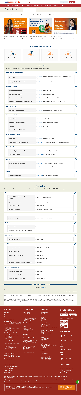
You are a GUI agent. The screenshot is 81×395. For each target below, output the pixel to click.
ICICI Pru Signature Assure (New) (11, 335)
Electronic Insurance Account (47, 330)
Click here (37, 38)
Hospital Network (44, 336)
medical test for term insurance (46, 296)
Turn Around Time (70, 10)
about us (34, 2)
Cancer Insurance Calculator (28, 352)
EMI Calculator (33, 300)
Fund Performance (45, 331)
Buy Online (6, 312)
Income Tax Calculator (60, 299)
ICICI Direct (62, 369)
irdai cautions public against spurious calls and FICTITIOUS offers (66, 387)
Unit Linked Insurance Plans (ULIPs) (11, 332)
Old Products (44, 339)
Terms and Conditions (45, 323)
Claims (42, 332)
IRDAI (42, 326)
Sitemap (25, 334)
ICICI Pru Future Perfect (9, 348)
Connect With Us (29, 10)
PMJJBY (42, 341)
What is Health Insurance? (9, 364)
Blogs (42, 337)
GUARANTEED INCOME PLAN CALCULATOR (50, 295)
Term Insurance (7, 316)
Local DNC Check (44, 318)
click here (17, 41)
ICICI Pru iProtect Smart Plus (10, 318)
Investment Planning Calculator (29, 350)
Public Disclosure (41, 2)
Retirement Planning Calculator (29, 343)
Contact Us (43, 334)
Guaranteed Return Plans (9, 340)
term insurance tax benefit (15, 300)
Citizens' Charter (44, 325)
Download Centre (44, 314)
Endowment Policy (18, 298)
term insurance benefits (49, 299)
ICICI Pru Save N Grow (9, 338)
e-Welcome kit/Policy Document (30, 318)
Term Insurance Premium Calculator (30, 340)
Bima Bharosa (44, 329)
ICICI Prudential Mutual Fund (65, 370)
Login (72, 2)
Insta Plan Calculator (9, 359)
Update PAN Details (28, 330)
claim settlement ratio (28, 295)
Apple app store (73, 315)
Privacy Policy (44, 321)
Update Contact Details (28, 329)
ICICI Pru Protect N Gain (9, 319)
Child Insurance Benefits (28, 298)
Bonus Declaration (45, 313)
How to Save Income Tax (46, 358)
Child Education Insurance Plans (10, 352)
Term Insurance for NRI (8, 368)
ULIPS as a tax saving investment (48, 356)
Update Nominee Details (28, 331)
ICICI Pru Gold (7, 349)
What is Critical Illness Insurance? (11, 366)
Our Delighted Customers (46, 333)
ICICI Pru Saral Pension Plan (10, 330)
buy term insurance (17, 295)
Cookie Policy (44, 319)
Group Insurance (17, 299)
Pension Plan (9, 299)
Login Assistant (44, 343)
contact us (49, 2)
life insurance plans (8, 298)
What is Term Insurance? (9, 361)
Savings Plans (7, 346)
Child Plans (30, 299)
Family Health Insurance (59, 296)
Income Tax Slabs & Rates (46, 357)
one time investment (63, 295)
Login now (40, 119)
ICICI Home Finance (64, 371)
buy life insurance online (62, 298)
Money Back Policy (8, 372)
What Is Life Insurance (39, 298)
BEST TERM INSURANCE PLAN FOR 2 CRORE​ (29, 301)
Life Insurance (7, 314)
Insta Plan (6, 358)
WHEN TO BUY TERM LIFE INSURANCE (44, 300)
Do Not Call (43, 317)
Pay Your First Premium (28, 313)
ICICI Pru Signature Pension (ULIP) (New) (13, 322)
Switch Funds (26, 325)
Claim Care (43, 10)
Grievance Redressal (45, 324)
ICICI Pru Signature (8, 334)
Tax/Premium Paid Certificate (29, 319)
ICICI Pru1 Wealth (8, 337)
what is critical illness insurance (30, 296)
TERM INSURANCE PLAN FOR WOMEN (59, 300)
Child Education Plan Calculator (29, 346)
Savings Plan (24, 299)
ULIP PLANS (70, 298)
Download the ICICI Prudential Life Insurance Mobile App (67, 310)
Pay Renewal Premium (28, 314)
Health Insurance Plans (9, 355)
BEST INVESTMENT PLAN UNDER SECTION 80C (46, 301)
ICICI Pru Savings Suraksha (10, 347)
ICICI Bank (62, 366)
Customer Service (28, 309)
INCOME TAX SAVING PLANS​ (15, 301)
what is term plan (37, 295)
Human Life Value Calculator (28, 347)
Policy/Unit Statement (28, 320)
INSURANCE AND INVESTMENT (61, 301)
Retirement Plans (7, 321)
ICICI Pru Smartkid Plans (9, 353)
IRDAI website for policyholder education (49, 327)
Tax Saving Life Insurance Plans (47, 359)
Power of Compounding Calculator (29, 342)
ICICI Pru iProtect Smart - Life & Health (12, 356)
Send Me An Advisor (45, 338)
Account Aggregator (45, 344)
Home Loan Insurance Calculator (29, 345)
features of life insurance (50, 298)
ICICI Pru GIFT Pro (8, 341)
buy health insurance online (16, 296)
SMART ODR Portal (45, 347)
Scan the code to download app (64, 324)
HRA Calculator (26, 348)
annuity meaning (25, 300)
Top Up (25, 326)
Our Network (56, 10)
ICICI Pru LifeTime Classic (10, 336)
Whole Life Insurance (8, 370)
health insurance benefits (70, 296)
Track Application (63, 2)
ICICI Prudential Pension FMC (65, 372)
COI (42, 340)
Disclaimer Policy (44, 320)
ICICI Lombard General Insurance (66, 368)
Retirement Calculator (38, 299)
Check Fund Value (27, 323)
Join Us (55, 2)
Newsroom (43, 316)
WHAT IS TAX (10, 303)
